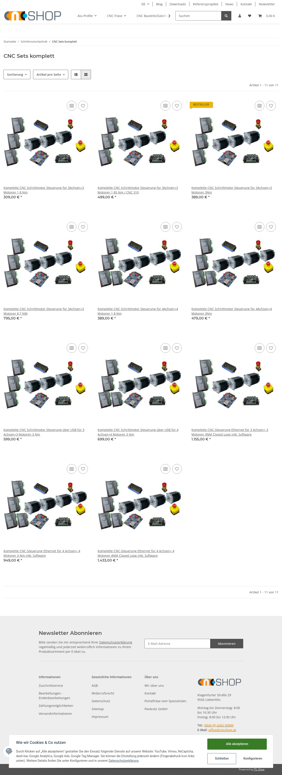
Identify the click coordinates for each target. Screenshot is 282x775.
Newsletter (267, 4)
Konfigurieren (252, 758)
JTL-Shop (259, 769)
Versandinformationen (55, 713)
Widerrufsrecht (103, 693)
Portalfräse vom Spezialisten (165, 701)
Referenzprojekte (205, 4)
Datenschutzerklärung (115, 642)
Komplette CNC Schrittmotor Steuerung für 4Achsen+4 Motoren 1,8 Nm (138, 311)
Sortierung (15, 74)
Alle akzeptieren (237, 744)
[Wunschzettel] (250, 15)
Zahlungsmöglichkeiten (56, 706)
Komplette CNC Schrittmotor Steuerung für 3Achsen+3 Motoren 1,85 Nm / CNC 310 (138, 190)
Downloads (178, 4)
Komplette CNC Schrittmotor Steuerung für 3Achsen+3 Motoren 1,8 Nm (44, 190)
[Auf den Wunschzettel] (83, 106)
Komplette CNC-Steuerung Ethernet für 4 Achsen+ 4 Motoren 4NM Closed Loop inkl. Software (136, 553)
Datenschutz (101, 701)
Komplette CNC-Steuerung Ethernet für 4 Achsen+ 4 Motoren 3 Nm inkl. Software (42, 553)
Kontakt (246, 4)
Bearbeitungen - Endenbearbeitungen (54, 695)
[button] (240, 15)
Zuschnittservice (51, 685)
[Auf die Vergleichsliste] (71, 106)
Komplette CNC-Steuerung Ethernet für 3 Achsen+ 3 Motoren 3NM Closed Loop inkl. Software (229, 432)
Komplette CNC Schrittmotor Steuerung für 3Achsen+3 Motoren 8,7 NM (44, 311)
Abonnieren (227, 643)
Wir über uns (154, 685)
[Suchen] (198, 16)
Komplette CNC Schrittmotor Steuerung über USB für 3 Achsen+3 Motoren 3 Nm (44, 432)
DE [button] (143, 4)
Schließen (222, 758)
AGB (95, 685)
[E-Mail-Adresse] (177, 643)
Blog (159, 4)
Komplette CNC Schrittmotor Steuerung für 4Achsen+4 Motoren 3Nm (231, 311)
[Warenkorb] (266, 15)
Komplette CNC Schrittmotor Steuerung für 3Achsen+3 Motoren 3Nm (231, 190)
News (229, 4)
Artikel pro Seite (49, 74)
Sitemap (98, 709)
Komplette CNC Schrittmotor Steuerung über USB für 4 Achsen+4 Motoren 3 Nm (138, 432)
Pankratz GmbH (156, 709)
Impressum (100, 717)
